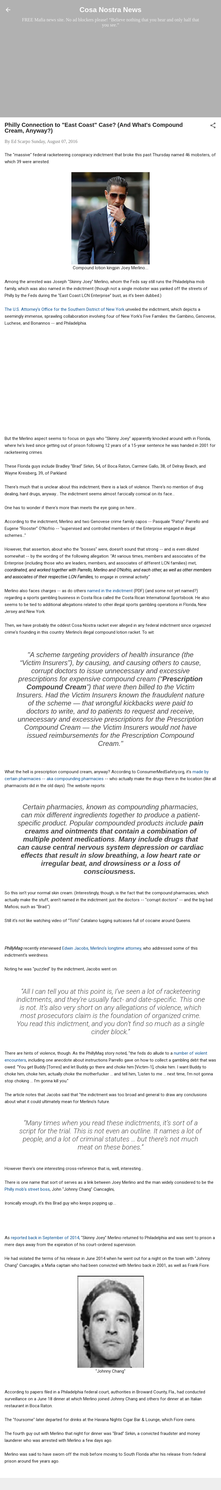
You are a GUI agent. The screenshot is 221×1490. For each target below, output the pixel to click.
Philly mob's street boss (27, 1189)
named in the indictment (110, 590)
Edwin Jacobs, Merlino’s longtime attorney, (102, 948)
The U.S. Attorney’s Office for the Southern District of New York (64, 309)
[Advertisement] (110, 72)
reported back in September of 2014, (46, 1237)
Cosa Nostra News (110, 10)
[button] (212, 126)
